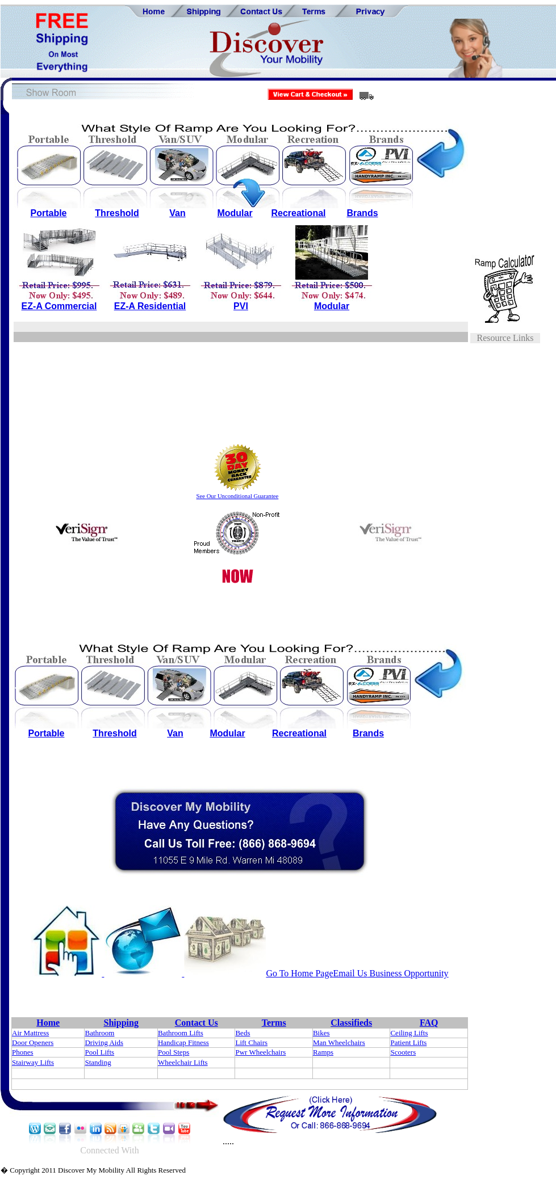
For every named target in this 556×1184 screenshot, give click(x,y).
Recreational (298, 213)
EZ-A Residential (150, 306)
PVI (240, 306)
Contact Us (196, 1022)
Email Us (350, 973)
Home (48, 1022)
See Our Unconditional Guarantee (238, 496)
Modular (234, 213)
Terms (274, 1022)
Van (177, 213)
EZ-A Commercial (59, 306)
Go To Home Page (299, 973)
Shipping (121, 1022)
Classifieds (351, 1022)
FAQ (429, 1022)
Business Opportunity (408, 973)
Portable (48, 213)
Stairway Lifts (33, 1062)
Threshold (117, 213)
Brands (362, 213)
